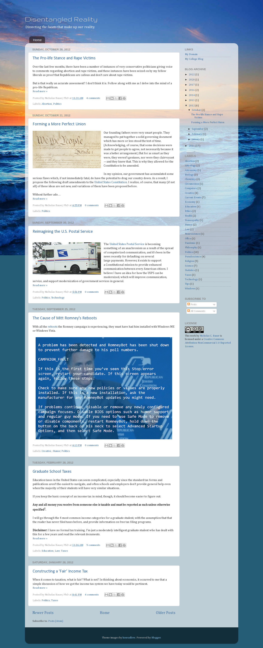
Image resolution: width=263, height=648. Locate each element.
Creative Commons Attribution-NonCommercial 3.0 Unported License (208, 343)
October (197, 110)
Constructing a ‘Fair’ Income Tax (60, 571)
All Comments (196, 311)
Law (57, 551)
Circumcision (192, 184)
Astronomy (191, 170)
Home (37, 40)
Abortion (47, 104)
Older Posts (165, 613)
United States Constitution (110, 182)
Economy (190, 202)
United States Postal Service (126, 244)
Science (189, 266)
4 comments (93, 98)
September (198, 129)
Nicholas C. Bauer (209, 336)
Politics (57, 104)
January (196, 139)
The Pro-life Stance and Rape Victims (64, 58)
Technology (57, 297)
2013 (192, 100)
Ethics (188, 211)
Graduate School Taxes (52, 472)
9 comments (93, 545)
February (197, 134)
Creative (46, 451)
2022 (192, 74)
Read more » (40, 91)
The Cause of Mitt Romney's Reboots (65, 318)
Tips (187, 284)
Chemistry (190, 179)
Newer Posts (43, 613)
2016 (192, 90)
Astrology (190, 165)
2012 (192, 105)
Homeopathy (192, 220)
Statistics (190, 270)
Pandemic (190, 243)
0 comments (92, 205)
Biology (189, 175)
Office (188, 238)
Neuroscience (192, 234)
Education (48, 551)
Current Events (193, 197)
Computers (191, 188)
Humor (56, 451)
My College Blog (194, 59)
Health (188, 216)
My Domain (191, 54)
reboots (53, 326)
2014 (192, 95)
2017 (192, 85)
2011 (192, 146)
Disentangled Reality (61, 19)
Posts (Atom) (55, 621)
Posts (191, 304)
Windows (190, 288)
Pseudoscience (193, 256)
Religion (189, 261)
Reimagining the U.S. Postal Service (63, 232)
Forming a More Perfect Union (59, 124)
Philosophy (191, 247)
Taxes (64, 551)
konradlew (129, 637)
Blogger (156, 637)
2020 (192, 80)
